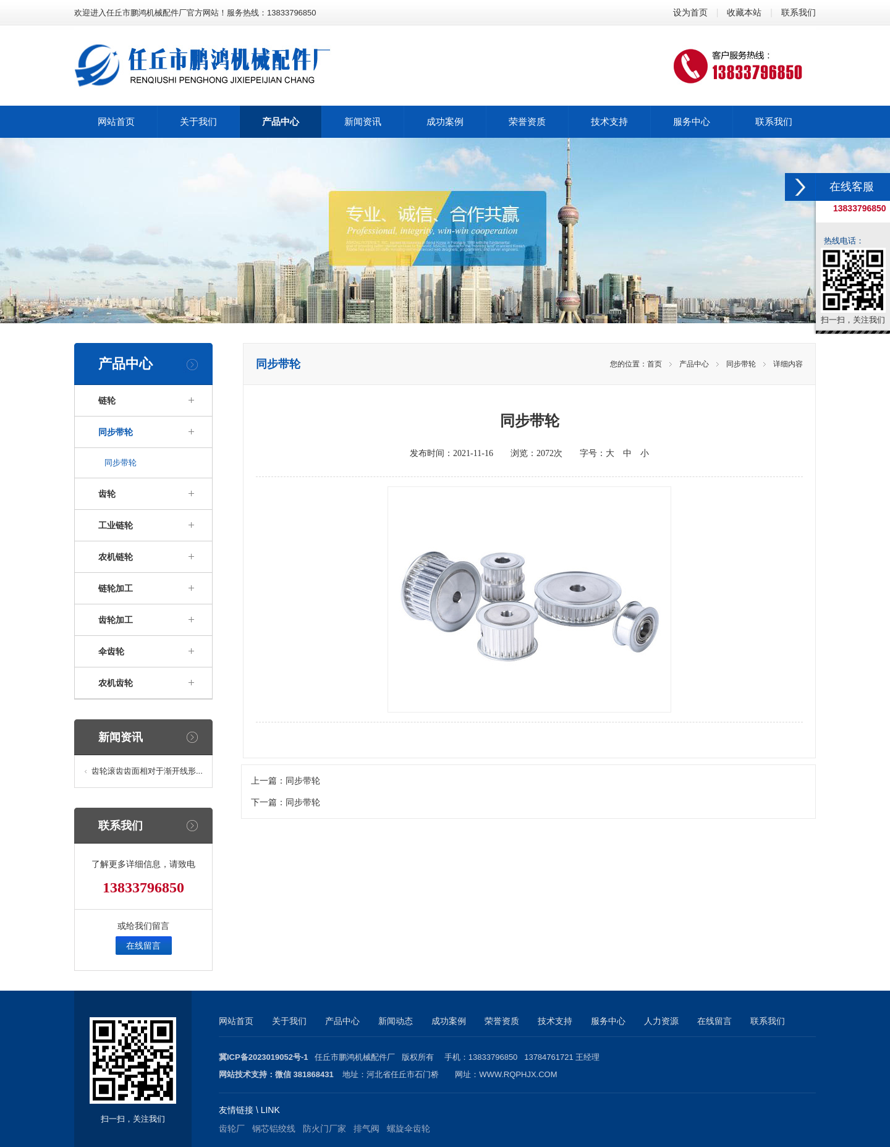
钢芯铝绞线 (273, 1128)
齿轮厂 (232, 1128)
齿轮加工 (115, 620)
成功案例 (448, 1021)
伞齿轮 (111, 651)
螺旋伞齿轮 (408, 1128)
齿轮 (107, 494)
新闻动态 (395, 1021)
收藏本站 (744, 12)
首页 (654, 364)
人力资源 (661, 1021)
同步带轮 (115, 432)
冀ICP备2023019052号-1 (263, 1057)
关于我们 (289, 1021)
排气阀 (366, 1128)
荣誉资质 (502, 1021)
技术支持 (555, 1021)
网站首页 (236, 1021)
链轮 (107, 400)
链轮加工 (115, 588)
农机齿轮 (115, 683)
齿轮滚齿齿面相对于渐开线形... (147, 771)
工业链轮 (115, 525)
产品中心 (694, 364)
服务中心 (608, 1021)
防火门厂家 (324, 1128)
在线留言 (143, 945)
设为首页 (690, 12)
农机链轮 (115, 557)
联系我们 (798, 12)
